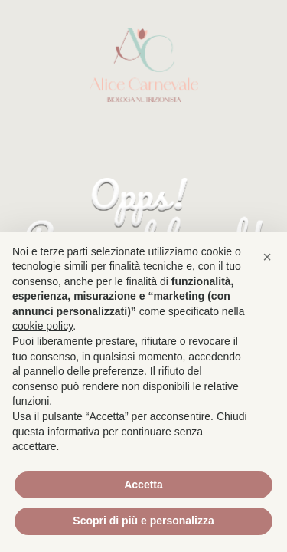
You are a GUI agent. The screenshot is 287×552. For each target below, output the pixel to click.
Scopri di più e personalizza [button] (143, 520)
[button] (267, 257)
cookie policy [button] (42, 326)
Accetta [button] (143, 484)
